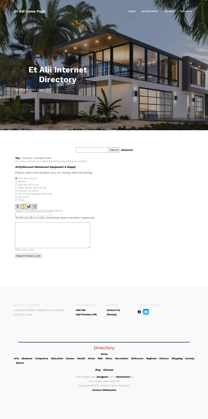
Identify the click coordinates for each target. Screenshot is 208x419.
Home (132, 11)
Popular (186, 11)
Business (27, 358)
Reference (137, 358)
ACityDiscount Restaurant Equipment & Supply (45, 166)
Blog (97, 369)
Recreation (121, 358)
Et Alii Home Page (29, 11)
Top (17, 158)
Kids (100, 358)
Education (57, 358)
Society (189, 358)
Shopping (176, 358)
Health (81, 358)
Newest (169, 11)
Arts (16, 358)
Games (70, 358)
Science (164, 358)
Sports (20, 362)
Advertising (149, 11)
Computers (41, 358)
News (108, 358)
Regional (151, 358)
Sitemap (108, 369)
